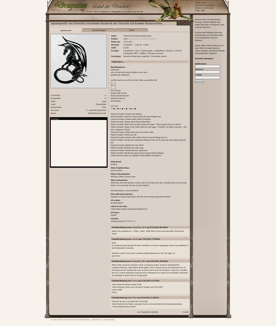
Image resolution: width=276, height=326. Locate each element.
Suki (146, 45)
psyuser (160, 53)
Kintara (170, 50)
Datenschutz (109, 319)
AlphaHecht (160, 50)
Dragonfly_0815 (131, 53)
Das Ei (139, 45)
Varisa (135, 281)
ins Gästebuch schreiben (148, 312)
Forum (89, 11)
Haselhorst (129, 50)
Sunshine (128, 45)
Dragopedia (116, 11)
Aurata (135, 239)
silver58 (178, 50)
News (96, 11)
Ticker (132, 30)
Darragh (151, 53)
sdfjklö (143, 53)
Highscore (105, 11)
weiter (186, 312)
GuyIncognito (146, 50)
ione (137, 50)
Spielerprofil (65, 30)
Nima (135, 297)
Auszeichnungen (99, 30)
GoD (126, 47)
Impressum (97, 319)
